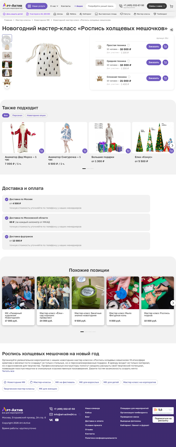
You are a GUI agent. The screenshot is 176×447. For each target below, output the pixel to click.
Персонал (17, 115)
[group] (48, 62)
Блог (87, 417)
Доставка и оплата (94, 421)
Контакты (65, 6)
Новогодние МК (14, 382)
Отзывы (89, 429)
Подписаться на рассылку (163, 419)
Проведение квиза (129, 417)
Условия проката (93, 425)
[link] (163, 410)
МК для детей (111, 382)
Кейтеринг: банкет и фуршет (134, 425)
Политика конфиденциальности (101, 438)
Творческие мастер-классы (19, 388)
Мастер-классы (40, 382)
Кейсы (88, 412)
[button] (7, 86)
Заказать (154, 46)
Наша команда (92, 408)
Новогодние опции (36, 115)
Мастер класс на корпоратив (139, 382)
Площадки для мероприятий (134, 408)
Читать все (8, 371)
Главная (8, 20)
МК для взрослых (89, 382)
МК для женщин (48, 388)
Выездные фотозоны (130, 421)
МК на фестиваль (65, 382)
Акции (79, 6)
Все (6, 115)
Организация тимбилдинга (133, 412)
